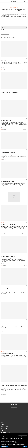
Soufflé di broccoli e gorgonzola (9, 92)
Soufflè (6, 34)
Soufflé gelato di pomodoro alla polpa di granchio (14, 385)
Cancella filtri (11, 34)
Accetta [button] (25, 446)
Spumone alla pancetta (7, 353)
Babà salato (4, 60)
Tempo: (4, 69)
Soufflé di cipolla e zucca (7, 322)
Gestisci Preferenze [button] (4, 446)
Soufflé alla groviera (6, 288)
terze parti (12, 438)
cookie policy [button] (11, 437)
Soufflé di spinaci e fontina (8, 256)
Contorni (2, 34)
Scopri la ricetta (24, 69)
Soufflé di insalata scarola (8, 152)
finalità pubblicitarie (5, 440)
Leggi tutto (2, 67)
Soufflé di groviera (6, 120)
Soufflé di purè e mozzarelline (8, 224)
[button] (26, 58)
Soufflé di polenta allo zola (8, 181)
